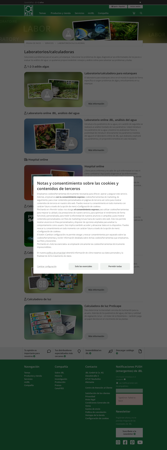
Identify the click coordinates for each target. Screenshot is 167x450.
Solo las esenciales (83, 266)
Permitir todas (115, 266)
